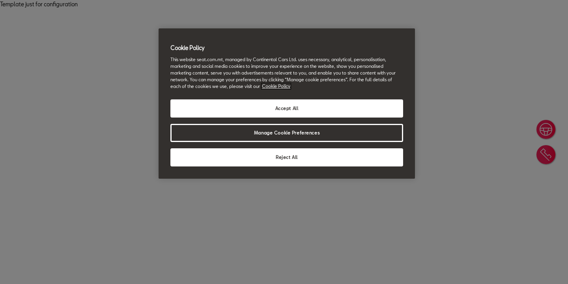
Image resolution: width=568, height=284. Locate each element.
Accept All (287, 108)
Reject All (287, 157)
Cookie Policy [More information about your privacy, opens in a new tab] (276, 86)
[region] (287, 103)
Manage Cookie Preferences (287, 132)
